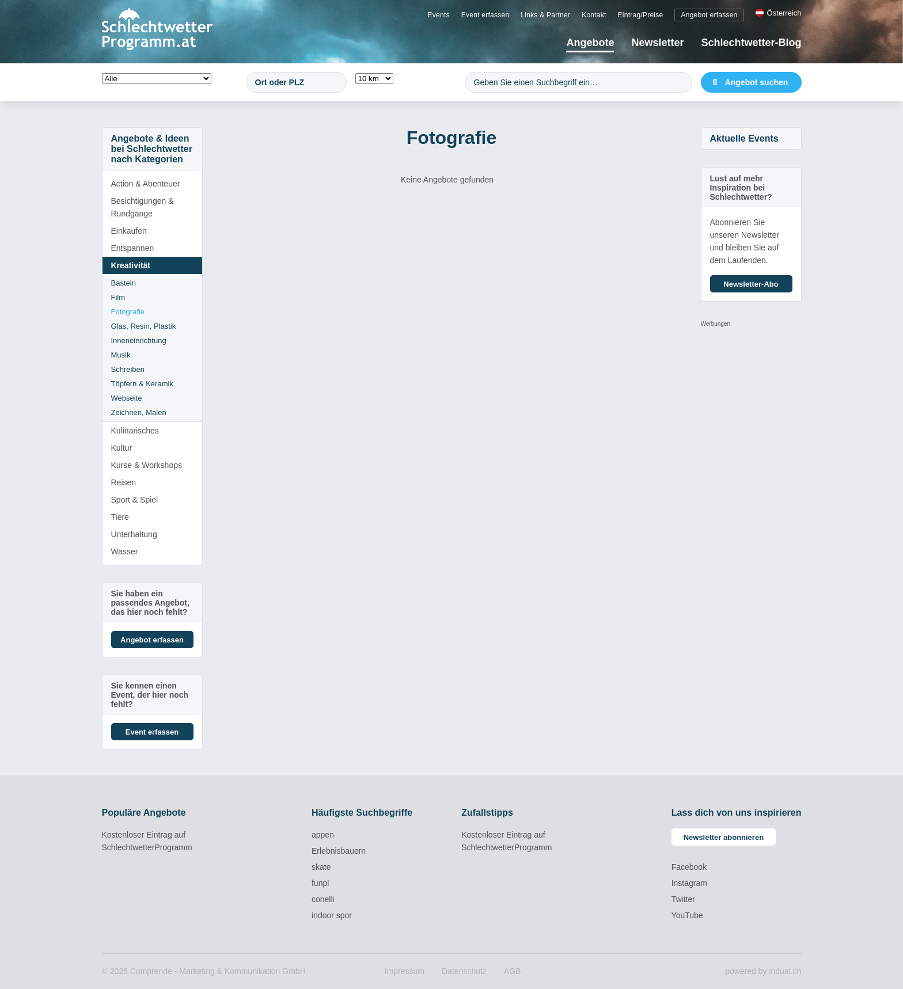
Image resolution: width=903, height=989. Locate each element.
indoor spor (332, 915)
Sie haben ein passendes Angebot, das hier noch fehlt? (150, 603)
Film (118, 297)
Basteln (123, 283)
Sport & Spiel (134, 499)
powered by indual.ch (763, 971)
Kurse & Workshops (146, 465)
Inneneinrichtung (138, 340)
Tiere (120, 517)
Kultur (121, 447)
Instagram (689, 883)
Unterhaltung (134, 534)
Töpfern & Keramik (142, 383)
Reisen (123, 482)
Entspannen (132, 248)
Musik (121, 355)
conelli (323, 899)
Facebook (689, 867)
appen (323, 834)
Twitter (683, 899)
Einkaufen (129, 230)
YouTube (687, 915)
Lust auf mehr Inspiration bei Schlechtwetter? (741, 187)
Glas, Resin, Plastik (143, 326)
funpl (320, 883)
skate (321, 867)
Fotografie (128, 311)
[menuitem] (439, 14)
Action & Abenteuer (145, 183)
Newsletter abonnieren (724, 837)
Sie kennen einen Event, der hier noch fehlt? (150, 695)
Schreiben (128, 369)
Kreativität (130, 265)
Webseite (126, 398)
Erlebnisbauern (339, 850)
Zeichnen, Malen (138, 412)
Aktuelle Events (744, 138)
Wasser (124, 551)
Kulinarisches (135, 430)
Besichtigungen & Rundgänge (142, 207)
